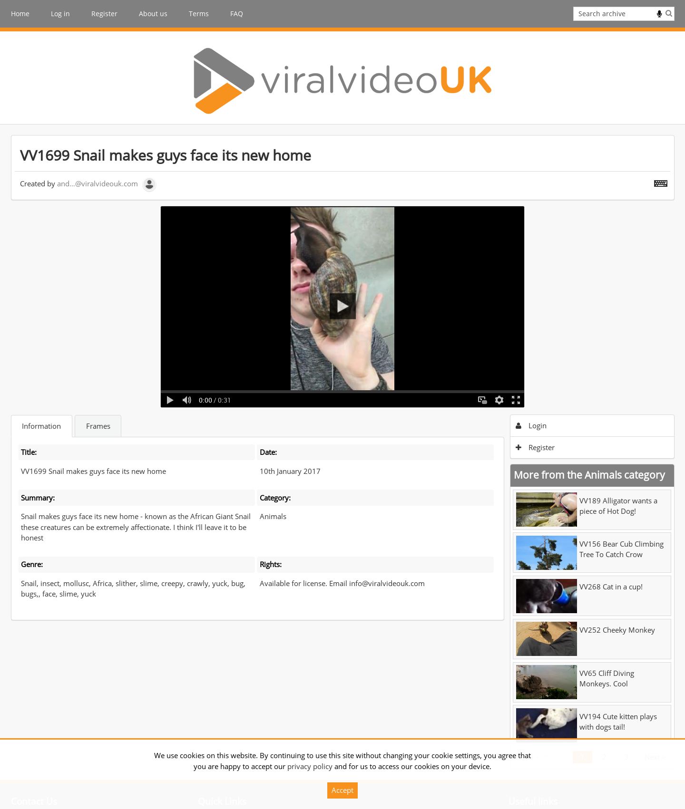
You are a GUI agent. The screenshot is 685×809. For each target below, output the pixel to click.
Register (104, 13)
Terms (199, 13)
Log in (60, 13)
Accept (342, 790)
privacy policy (310, 766)
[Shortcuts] (660, 182)
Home (20, 13)
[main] (343, 452)
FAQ (236, 13)
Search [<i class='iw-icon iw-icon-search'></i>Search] (668, 13)
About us (153, 13)
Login (531, 425)
